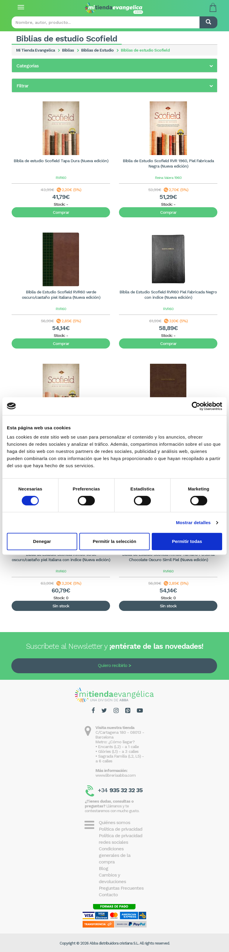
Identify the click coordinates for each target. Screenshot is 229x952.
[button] (114, 66)
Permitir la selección (114, 541)
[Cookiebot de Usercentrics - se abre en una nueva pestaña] (196, 406)
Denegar (42, 541)
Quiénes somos (114, 822)
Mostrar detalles (193, 522)
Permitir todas (187, 541)
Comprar (61, 212)
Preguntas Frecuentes (121, 888)
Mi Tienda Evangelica (35, 50)
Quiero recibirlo (112, 665)
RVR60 (61, 178)
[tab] (114, 65)
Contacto (108, 894)
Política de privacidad (120, 829)
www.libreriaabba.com (115, 775)
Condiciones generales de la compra (114, 855)
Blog (103, 868)
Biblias (68, 50)
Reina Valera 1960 (168, 178)
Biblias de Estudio (97, 50)
